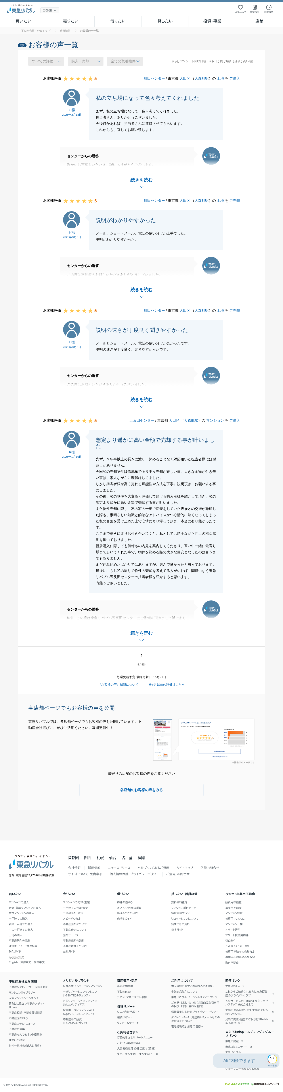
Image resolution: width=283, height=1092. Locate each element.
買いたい (23, 21)
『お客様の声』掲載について (118, 684)
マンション (215, 420)
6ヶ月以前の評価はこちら (167, 684)
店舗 (260, 21)
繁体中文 (25, 962)
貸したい (165, 21)
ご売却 (234, 200)
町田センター (154, 78)
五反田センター (142, 420)
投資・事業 (212, 21)
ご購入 (234, 78)
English (13, 962)
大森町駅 (202, 78)
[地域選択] (49, 10)
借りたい (118, 21)
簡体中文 (39, 962)
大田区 (185, 78)
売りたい (70, 21)
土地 (220, 78)
